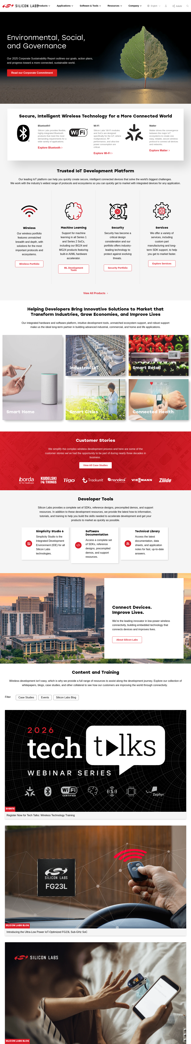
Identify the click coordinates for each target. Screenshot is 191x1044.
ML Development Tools (73, 269)
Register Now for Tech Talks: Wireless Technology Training (41, 815)
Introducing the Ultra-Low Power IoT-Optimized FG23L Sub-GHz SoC (47, 932)
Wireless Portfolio (29, 264)
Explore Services (161, 263)
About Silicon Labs (127, 639)
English (154, 6)
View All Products (94, 293)
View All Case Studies (95, 465)
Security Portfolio (118, 268)
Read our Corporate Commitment (32, 72)
